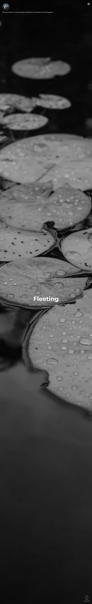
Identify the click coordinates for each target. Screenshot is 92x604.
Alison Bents (59, 305)
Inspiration (46, 307)
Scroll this (87, 599)
